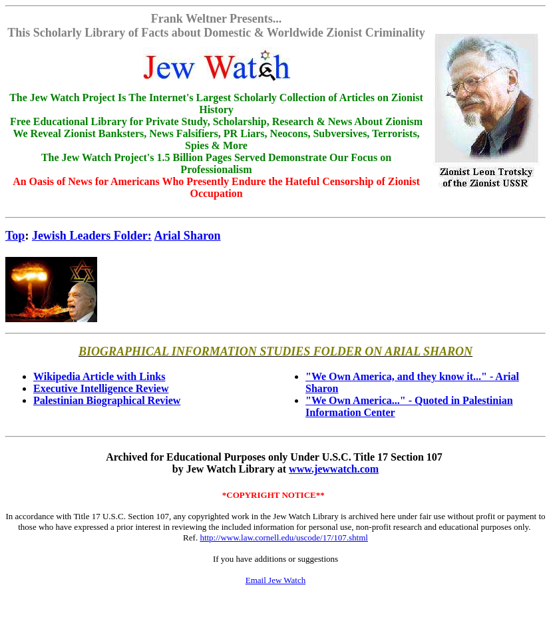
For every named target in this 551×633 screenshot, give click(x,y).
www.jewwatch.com (334, 469)
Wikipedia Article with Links (99, 376)
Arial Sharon (187, 235)
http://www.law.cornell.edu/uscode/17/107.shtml (284, 537)
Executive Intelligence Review (101, 388)
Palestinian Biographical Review (106, 400)
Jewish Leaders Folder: (92, 235)
